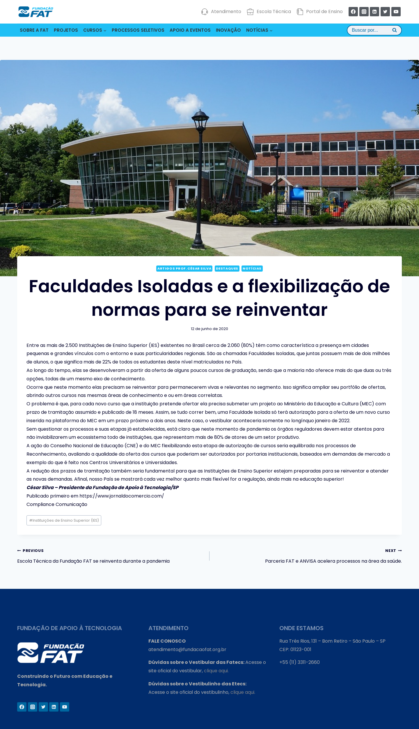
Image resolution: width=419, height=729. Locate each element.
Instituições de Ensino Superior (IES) (64, 520)
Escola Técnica (269, 11)
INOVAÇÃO (228, 30)
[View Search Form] (374, 30)
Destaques (227, 268)
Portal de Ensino (320, 11)
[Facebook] (353, 11)
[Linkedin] (374, 11)
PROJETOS (66, 30)
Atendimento (221, 11)
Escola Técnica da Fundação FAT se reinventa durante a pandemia (111, 555)
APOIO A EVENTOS (190, 30)
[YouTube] (396, 11)
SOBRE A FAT (34, 30)
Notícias (252, 268)
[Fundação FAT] (35, 11)
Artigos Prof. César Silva (184, 268)
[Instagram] (364, 11)
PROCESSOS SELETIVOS (138, 30)
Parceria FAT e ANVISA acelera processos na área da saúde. (308, 555)
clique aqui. (216, 670)
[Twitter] (385, 11)
